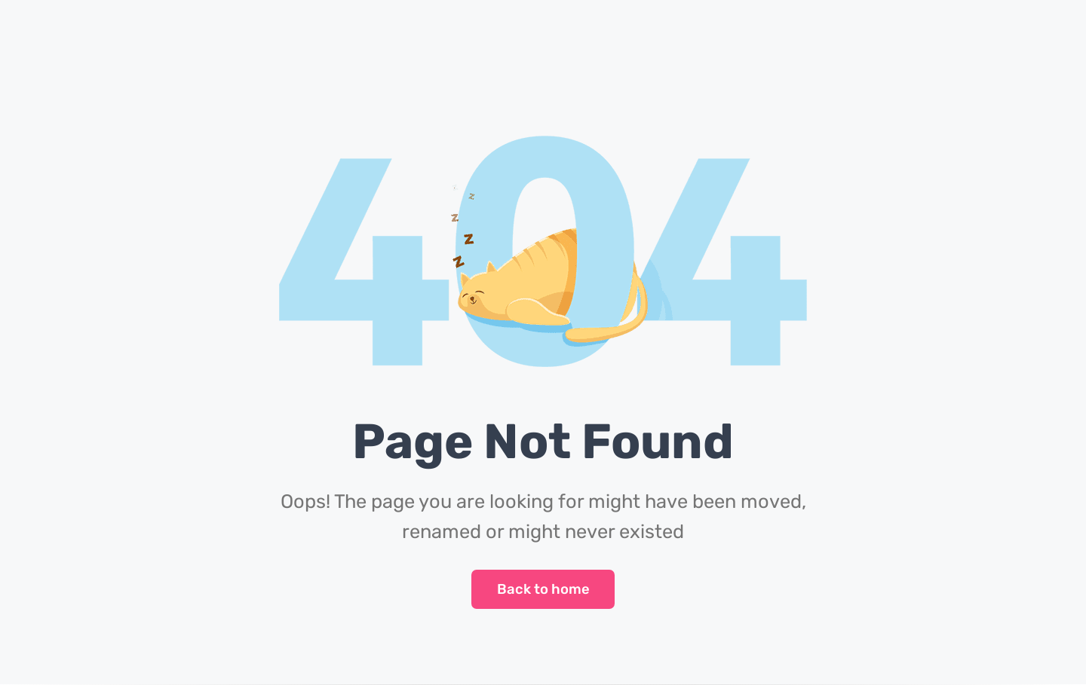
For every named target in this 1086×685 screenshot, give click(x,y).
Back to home (543, 589)
